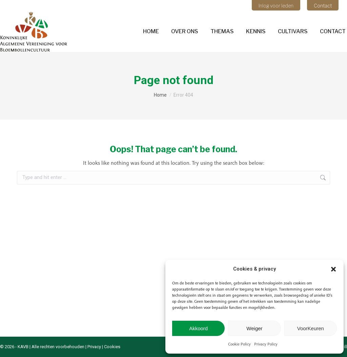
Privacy (94, 346)
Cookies (112, 346)
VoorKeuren (310, 328)
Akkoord (198, 328)
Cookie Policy (239, 343)
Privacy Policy (266, 343)
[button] (333, 269)
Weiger (254, 328)
